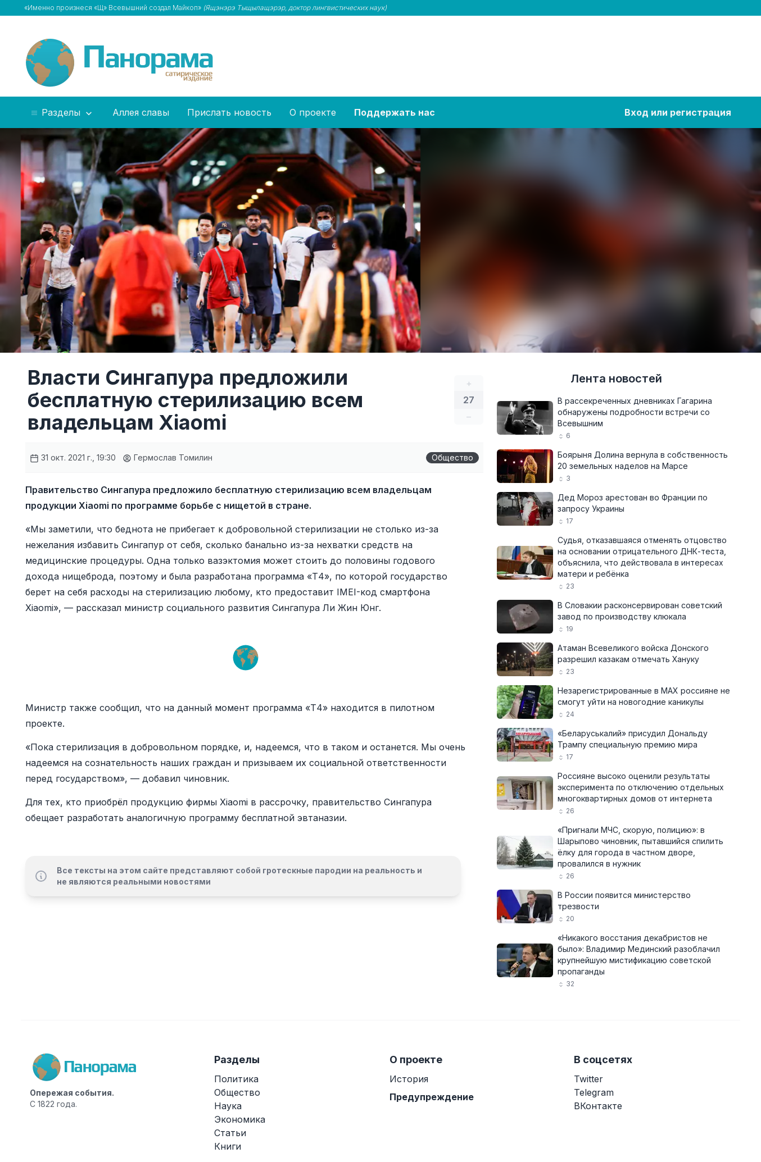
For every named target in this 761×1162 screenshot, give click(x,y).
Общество (452, 457)
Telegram (594, 1092)
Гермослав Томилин (167, 457)
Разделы (62, 113)
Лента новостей (616, 378)
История (408, 1078)
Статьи (230, 1132)
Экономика (239, 1119)
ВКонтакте (598, 1105)
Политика (236, 1078)
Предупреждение (431, 1096)
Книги (227, 1146)
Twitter (588, 1078)
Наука (228, 1105)
